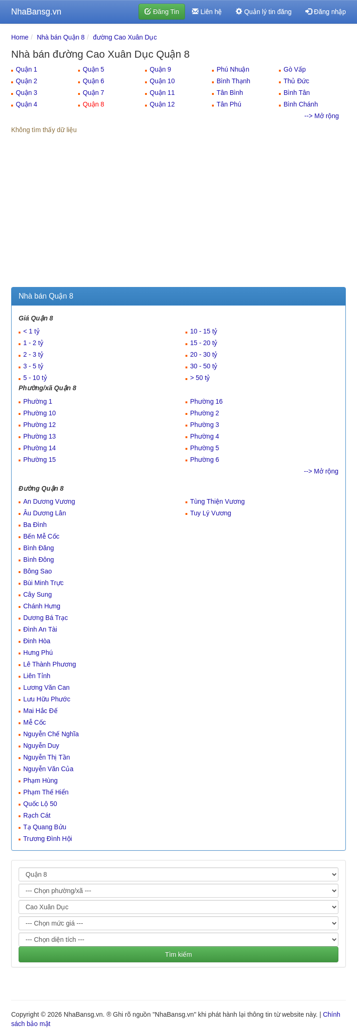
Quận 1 (26, 69)
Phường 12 (39, 424)
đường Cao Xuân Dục (125, 37)
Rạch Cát (37, 815)
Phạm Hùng (40, 780)
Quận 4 (26, 104)
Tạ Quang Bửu (44, 827)
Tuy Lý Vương (210, 513)
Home (19, 37)
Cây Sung (37, 594)
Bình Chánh (301, 104)
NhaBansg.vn (36, 11)
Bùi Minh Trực (43, 582)
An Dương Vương (49, 501)
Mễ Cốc (34, 722)
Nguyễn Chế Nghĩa (51, 734)
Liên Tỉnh (36, 676)
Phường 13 (39, 436)
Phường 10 (39, 413)
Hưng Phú (38, 652)
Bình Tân (297, 92)
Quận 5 (93, 69)
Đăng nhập (325, 11)
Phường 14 (39, 448)
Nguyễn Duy (41, 745)
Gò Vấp (295, 69)
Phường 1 (37, 401)
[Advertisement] (178, 217)
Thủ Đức (296, 81)
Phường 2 (204, 413)
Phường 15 (39, 459)
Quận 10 (162, 81)
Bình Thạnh (233, 81)
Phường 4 (204, 436)
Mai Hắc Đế (40, 710)
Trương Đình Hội (47, 838)
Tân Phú (229, 104)
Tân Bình (230, 92)
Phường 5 (204, 448)
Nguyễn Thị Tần (46, 757)
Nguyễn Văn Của (48, 769)
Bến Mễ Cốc (41, 536)
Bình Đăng (38, 548)
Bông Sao (37, 571)
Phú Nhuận (233, 69)
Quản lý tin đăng (263, 11)
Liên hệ (207, 11)
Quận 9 (160, 69)
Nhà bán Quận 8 (61, 37)
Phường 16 (206, 401)
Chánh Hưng (41, 606)
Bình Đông (38, 559)
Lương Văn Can (46, 687)
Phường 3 (204, 424)
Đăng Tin (162, 11)
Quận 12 (162, 104)
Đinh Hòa (36, 641)
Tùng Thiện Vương (217, 501)
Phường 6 (204, 459)
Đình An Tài (40, 629)
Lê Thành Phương (49, 664)
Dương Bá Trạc (45, 617)
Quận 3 (26, 92)
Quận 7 (93, 92)
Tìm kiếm (178, 954)
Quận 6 (93, 81)
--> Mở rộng (321, 116)
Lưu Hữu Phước (46, 699)
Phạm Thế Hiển (46, 792)
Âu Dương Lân (44, 513)
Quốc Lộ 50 (40, 803)
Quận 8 (93, 104)
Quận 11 (162, 92)
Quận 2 (26, 81)
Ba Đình (35, 524)
